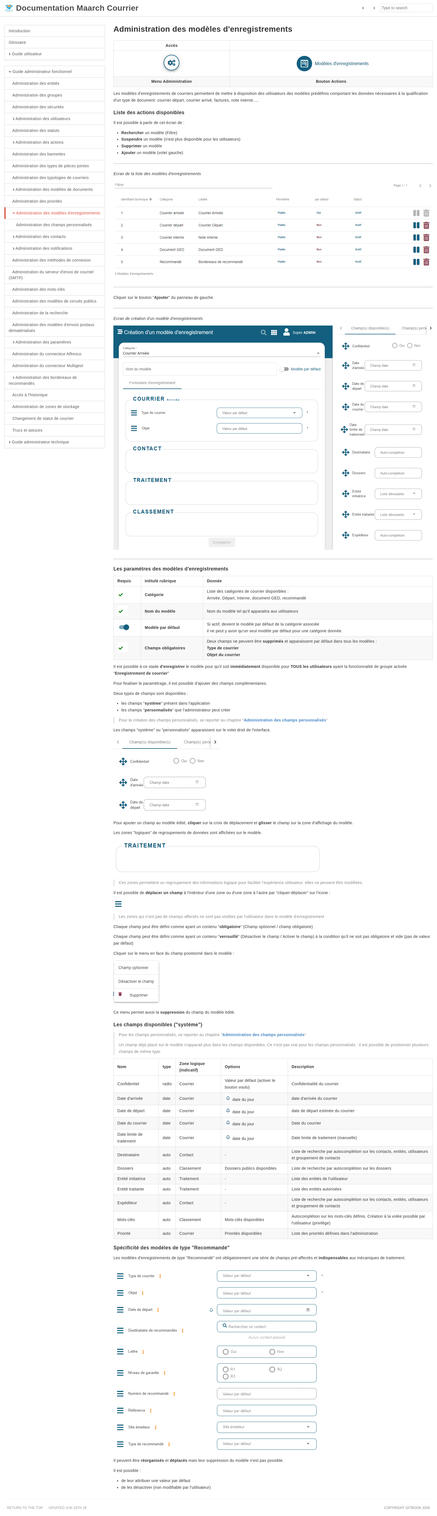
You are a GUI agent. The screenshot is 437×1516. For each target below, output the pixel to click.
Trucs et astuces (25, 430)
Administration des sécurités (36, 107)
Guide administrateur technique (39, 442)
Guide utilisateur (25, 54)
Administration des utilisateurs (39, 119)
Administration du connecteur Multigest (46, 366)
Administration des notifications (40, 248)
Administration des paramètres (40, 342)
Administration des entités (34, 83)
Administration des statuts (34, 131)
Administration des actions (36, 142)
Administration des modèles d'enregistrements (54, 213)
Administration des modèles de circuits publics (53, 301)
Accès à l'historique (28, 395)
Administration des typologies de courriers (49, 178)
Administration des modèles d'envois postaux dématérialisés (51, 327)
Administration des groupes (35, 95)
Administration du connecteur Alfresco (45, 354)
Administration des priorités (35, 201)
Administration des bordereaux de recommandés (43, 380)
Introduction (19, 31)
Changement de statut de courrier (41, 419)
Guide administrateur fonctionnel (40, 72)
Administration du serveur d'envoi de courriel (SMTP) (51, 274)
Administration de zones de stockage (44, 407)
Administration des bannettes (37, 154)
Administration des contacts (37, 237)
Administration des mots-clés (37, 289)
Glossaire (17, 42)
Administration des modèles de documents (51, 190)
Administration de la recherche (38, 313)
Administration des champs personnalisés (50, 225)
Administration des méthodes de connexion (50, 260)
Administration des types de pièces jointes (49, 166)
